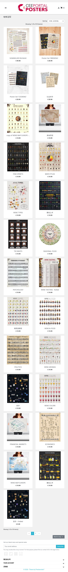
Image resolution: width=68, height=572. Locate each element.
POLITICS (18, 367)
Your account (8, 563)
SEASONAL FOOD (49, 251)
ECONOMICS (50, 444)
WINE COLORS (50, 406)
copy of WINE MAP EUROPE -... (18, 135)
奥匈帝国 (50, 135)
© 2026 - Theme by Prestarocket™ (34, 569)
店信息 (5, 566)
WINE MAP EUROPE (18, 483)
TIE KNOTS (18, 251)
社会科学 (50, 97)
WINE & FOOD (50, 328)
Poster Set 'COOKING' (18, 97)
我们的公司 (7, 559)
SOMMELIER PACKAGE (18, 58)
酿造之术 (50, 212)
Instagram (21, 554)
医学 (18, 406)
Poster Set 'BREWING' (50, 58)
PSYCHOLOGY (18, 290)
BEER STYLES (50, 174)
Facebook (6, 554)
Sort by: (45, 21)
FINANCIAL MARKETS (18, 444)
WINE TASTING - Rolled (50, 290)
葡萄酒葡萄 (18, 328)
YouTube (16, 554)
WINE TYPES (18, 212)
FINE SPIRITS (18, 174)
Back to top (58, 537)
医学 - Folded (18, 521)
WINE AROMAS (50, 367)
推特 (11, 554)
